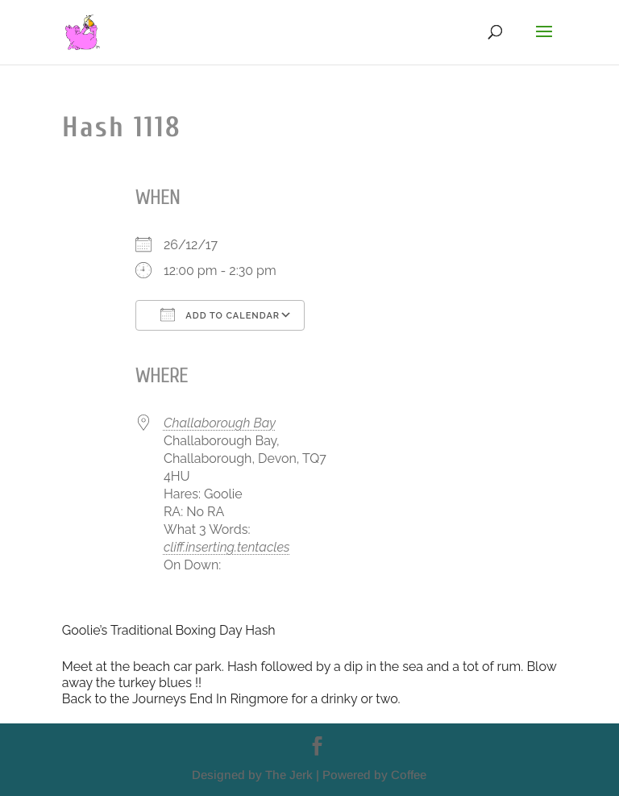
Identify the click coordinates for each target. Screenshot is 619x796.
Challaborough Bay (220, 423)
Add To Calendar (220, 314)
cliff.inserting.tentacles (227, 547)
